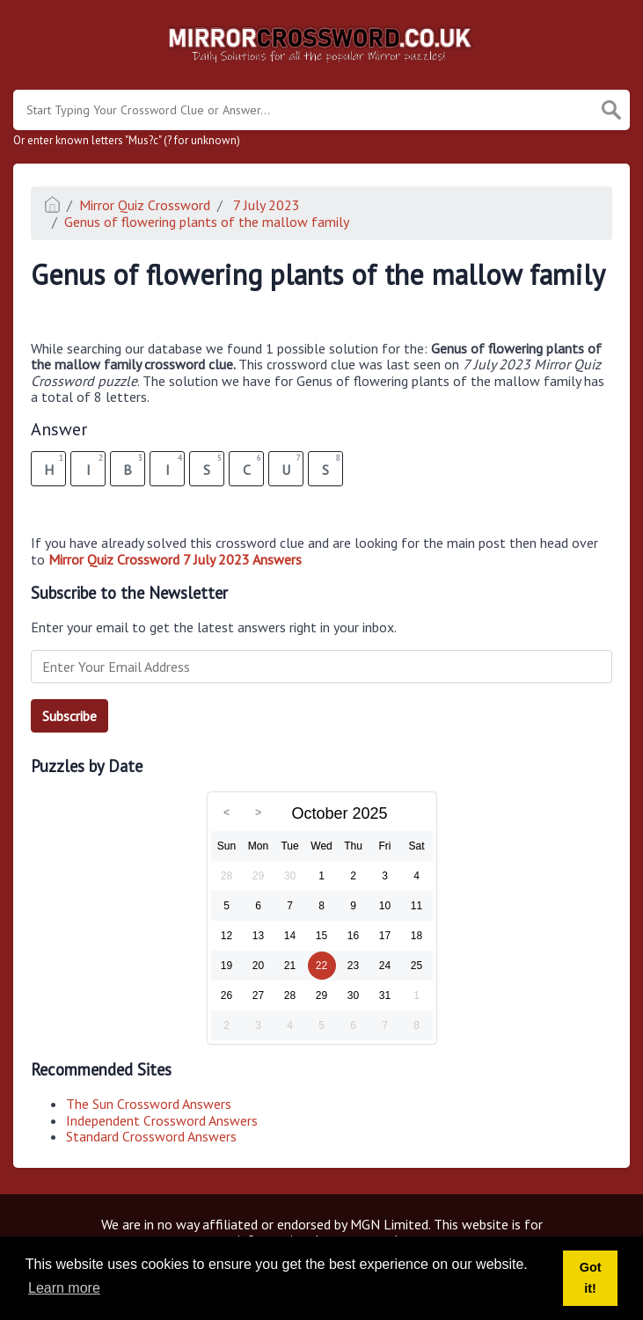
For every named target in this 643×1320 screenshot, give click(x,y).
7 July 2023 (265, 205)
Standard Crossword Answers (151, 1136)
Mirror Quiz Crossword (144, 205)
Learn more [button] (64, 1287)
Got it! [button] (591, 1277)
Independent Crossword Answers (162, 1120)
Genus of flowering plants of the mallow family (206, 221)
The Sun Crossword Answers (148, 1103)
